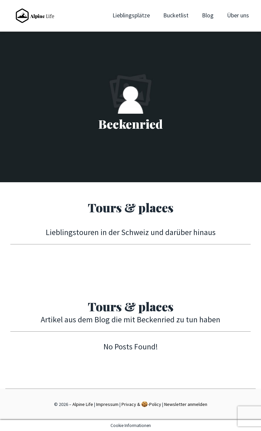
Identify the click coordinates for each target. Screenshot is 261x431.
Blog (208, 15)
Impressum (107, 404)
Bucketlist (176, 15)
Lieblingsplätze (131, 15)
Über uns (238, 15)
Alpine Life (82, 404)
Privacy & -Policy (141, 404)
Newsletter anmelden (185, 404)
